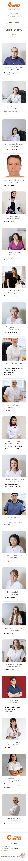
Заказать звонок (13, 24)
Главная (14, 34)
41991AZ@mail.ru (6, 850)
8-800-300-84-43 (13, 22)
